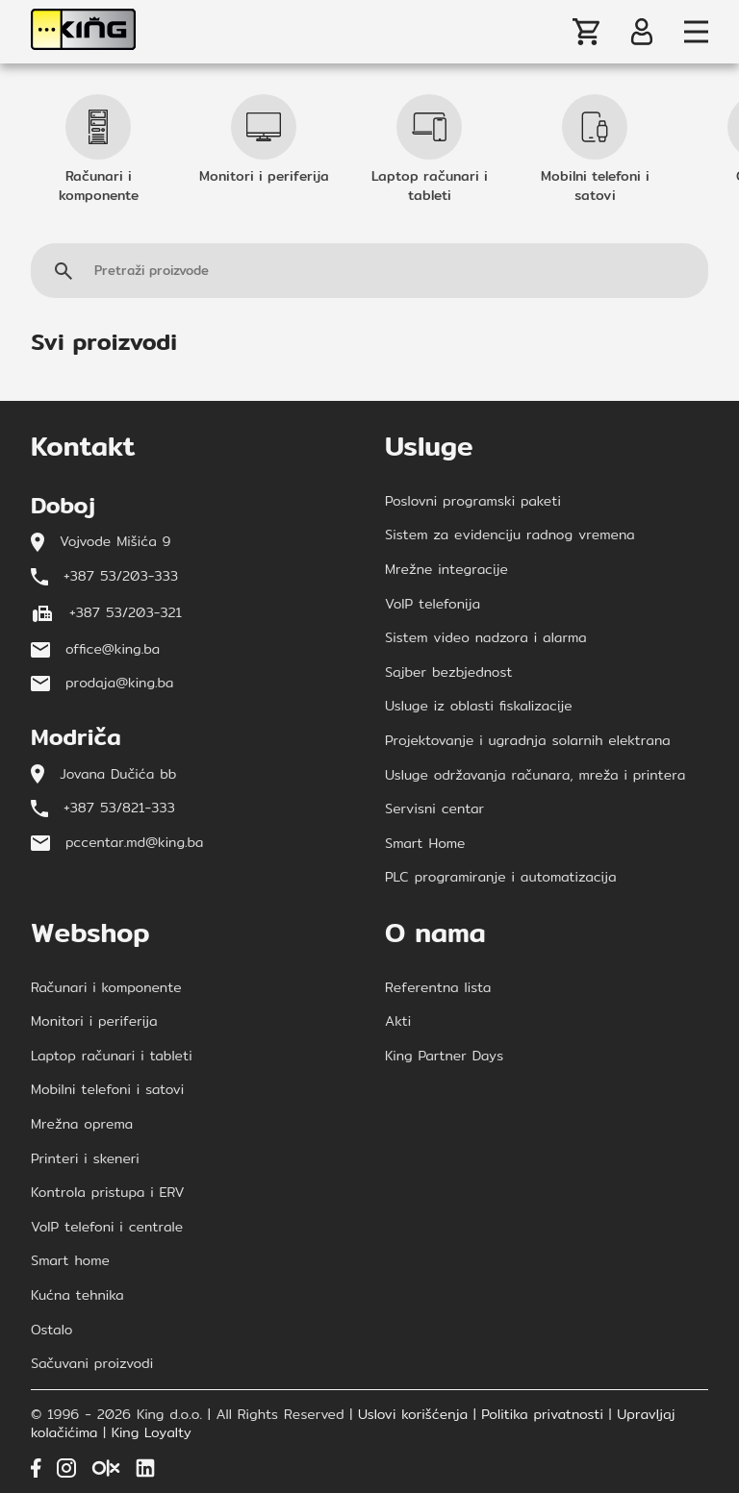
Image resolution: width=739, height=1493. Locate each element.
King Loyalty (151, 1433)
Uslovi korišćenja (413, 1415)
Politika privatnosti (542, 1415)
